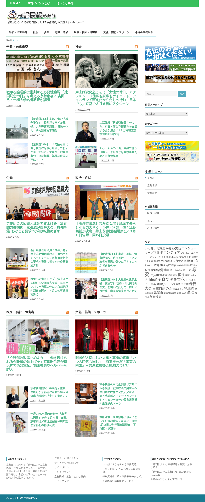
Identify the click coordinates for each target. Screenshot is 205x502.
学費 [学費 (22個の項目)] (173, 279)
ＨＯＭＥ (15, 3)
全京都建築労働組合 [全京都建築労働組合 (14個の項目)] (159, 270)
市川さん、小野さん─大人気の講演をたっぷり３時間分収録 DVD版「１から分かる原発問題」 (172, 157)
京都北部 (152, 185)
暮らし (151, 220)
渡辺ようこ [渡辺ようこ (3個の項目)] (178, 288)
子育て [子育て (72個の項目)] (164, 279)
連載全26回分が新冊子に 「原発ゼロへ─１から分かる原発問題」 (172, 145)
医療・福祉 (153, 213)
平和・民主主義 (18, 32)
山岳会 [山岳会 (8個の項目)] (152, 284)
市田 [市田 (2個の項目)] (173, 284)
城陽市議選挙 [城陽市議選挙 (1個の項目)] (190, 275)
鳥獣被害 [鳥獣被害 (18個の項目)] (155, 297)
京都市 (151, 178)
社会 (35, 32)
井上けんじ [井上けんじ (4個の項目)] (172, 257)
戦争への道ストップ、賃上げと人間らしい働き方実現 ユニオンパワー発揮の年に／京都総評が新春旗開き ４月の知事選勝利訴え (49, 287)
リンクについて (62, 472)
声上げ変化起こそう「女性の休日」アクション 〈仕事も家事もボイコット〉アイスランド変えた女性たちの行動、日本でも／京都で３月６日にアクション (105, 97)
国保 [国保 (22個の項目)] (181, 275)
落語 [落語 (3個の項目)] (184, 293)
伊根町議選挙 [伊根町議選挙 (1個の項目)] (183, 265)
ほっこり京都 (65, 3)
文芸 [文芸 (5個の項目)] (186, 284)
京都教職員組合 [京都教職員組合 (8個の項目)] (185, 260)
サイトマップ (61, 481)
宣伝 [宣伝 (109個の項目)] (181, 279)
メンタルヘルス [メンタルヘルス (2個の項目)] (188, 253)
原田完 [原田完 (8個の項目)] (187, 270)
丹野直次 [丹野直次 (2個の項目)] (161, 257)
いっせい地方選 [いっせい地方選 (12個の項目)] (155, 248)
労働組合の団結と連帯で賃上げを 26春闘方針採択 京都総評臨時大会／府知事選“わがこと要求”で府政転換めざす (36, 227)
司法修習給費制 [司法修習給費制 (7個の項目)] (169, 275)
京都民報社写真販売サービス (118, 481)
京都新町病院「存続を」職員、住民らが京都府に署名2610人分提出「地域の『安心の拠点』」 (49, 392)
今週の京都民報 (144, 32)
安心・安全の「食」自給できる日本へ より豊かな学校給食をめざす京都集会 (118, 152)
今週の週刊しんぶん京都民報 (166, 479)
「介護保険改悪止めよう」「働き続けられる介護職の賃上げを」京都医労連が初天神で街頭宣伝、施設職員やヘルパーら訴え (36, 363)
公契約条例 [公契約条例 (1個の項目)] (178, 270)
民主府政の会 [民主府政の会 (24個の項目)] (162, 288)
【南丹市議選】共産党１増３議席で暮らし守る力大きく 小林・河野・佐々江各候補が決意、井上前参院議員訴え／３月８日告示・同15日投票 (105, 229)
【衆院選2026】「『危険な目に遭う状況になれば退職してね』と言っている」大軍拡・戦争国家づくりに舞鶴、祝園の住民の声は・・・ (49, 152)
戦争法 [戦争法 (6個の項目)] (179, 284)
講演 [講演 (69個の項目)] (191, 292)
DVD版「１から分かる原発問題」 (121, 464)
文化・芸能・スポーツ (116, 32)
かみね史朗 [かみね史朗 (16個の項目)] (173, 248)
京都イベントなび (39, 3)
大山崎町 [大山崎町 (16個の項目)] (151, 279)
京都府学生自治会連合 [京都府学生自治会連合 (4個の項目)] (163, 261)
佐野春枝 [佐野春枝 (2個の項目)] (193, 265)
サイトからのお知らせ (66, 462)
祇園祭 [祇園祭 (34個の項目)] (189, 288)
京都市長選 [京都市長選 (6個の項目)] (185, 256)
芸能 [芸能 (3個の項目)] (179, 293)
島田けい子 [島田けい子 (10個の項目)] (163, 284)
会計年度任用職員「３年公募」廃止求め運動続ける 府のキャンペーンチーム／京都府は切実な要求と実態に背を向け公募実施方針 (49, 258)
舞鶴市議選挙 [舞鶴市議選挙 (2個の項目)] (170, 293)
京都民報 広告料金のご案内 (70, 476)
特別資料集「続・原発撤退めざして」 (123, 476)
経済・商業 (153, 228)
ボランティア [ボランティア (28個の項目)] (170, 252)
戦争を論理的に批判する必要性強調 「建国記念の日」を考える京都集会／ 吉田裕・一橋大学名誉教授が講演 (37, 96)
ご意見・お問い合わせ (66, 458)
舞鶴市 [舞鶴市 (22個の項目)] (158, 292)
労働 (46, 32)
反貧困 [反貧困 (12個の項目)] (154, 275)
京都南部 (152, 193)
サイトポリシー (62, 467)
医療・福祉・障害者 (85, 32)
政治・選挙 (61, 32)
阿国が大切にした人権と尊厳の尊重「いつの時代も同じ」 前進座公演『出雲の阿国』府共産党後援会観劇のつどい (105, 361)
